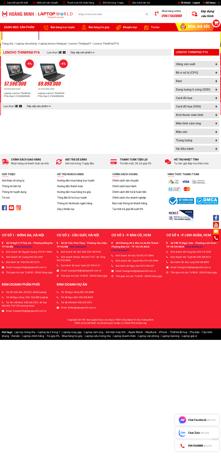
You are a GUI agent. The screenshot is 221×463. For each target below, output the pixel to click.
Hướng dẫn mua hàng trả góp (74, 191)
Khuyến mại (126, 27)
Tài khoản (185, 2)
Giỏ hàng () (211, 2)
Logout (196, 2)
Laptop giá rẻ (189, 336)
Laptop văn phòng (148, 336)
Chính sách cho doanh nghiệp (129, 197)
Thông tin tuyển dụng (14, 191)
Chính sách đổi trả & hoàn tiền (129, 191)
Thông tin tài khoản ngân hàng (74, 203)
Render (16, 336)
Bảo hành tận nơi (138, 3)
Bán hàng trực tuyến (58, 27)
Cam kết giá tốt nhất (15, 3)
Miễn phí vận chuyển (45, 3)
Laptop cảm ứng (93, 332)
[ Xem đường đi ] (22, 246)
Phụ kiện (195, 332)
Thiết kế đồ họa (178, 332)
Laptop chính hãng (33, 336)
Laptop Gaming (170, 336)
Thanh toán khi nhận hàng (78, 3)
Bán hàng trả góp (94, 27)
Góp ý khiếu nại (65, 209)
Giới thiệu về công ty (13, 180)
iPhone (163, 332)
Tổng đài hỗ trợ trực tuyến (72, 197)
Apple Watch (135, 332)
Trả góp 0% (53, 336)
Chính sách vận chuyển (125, 180)
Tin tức (151, 27)
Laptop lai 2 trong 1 (49, 332)
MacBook (151, 332)
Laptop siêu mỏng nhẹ (98, 336)
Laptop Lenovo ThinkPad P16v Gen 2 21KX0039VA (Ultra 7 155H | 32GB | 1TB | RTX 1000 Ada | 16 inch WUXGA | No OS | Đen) (18, 95)
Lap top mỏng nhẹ (25, 332)
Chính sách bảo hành (124, 186)
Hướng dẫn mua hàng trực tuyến (75, 180)
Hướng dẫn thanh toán (70, 186)
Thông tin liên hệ (11, 186)
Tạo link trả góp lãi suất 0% (127, 209)
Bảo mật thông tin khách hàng (129, 203)
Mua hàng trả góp (72, 336)
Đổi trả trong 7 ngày (111, 3)
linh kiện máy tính (116, 332)
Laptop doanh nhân (124, 336)
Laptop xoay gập (72, 332)
